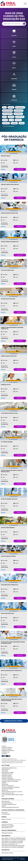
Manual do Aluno (6, 819)
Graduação (5, 812)
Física (4, 116)
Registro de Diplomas (7, 824)
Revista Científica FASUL (8, 793)
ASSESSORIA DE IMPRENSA (8, 750)
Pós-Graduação (6, 814)
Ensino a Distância (7, 113)
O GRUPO (4, 746)
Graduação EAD (6, 801)
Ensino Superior (18, 113)
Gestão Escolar (19, 116)
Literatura (18, 120)
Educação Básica (20, 107)
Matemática (6, 123)
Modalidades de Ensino (8, 772)
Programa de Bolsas (7, 833)
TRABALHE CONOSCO (6, 749)
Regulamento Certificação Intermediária (13, 847)
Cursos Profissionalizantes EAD (10, 807)
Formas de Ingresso (7, 777)
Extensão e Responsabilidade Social (11, 779)
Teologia (22, 123)
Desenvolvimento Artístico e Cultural (12, 791)
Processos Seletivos (7, 774)
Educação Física (18, 110)
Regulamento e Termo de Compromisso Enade (13, 838)
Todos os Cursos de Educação (8, 126)
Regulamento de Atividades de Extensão (12, 841)
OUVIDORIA (4, 753)
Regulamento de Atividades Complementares (13, 839)
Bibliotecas (5, 790)
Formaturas (5, 784)
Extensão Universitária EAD (9, 804)
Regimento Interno (6, 775)
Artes (4, 107)
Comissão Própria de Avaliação (10, 781)
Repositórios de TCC (7, 827)
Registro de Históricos (8, 826)
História (5, 120)
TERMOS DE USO (5, 752)
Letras (11, 120)
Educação (11, 107)
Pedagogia (14, 123)
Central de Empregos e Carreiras (10, 787)
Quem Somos (5, 771)
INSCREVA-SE (20, 169)
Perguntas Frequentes (8, 785)
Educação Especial (7, 110)
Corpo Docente (6, 769)
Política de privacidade (22, 858)
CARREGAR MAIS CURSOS (14, 721)
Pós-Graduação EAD (7, 803)
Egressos (4, 782)
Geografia (11, 116)
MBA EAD (4, 806)
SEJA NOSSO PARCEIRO (7, 747)
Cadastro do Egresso (7, 788)
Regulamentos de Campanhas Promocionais (13, 845)
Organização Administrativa (9, 768)
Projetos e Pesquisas (7, 778)
